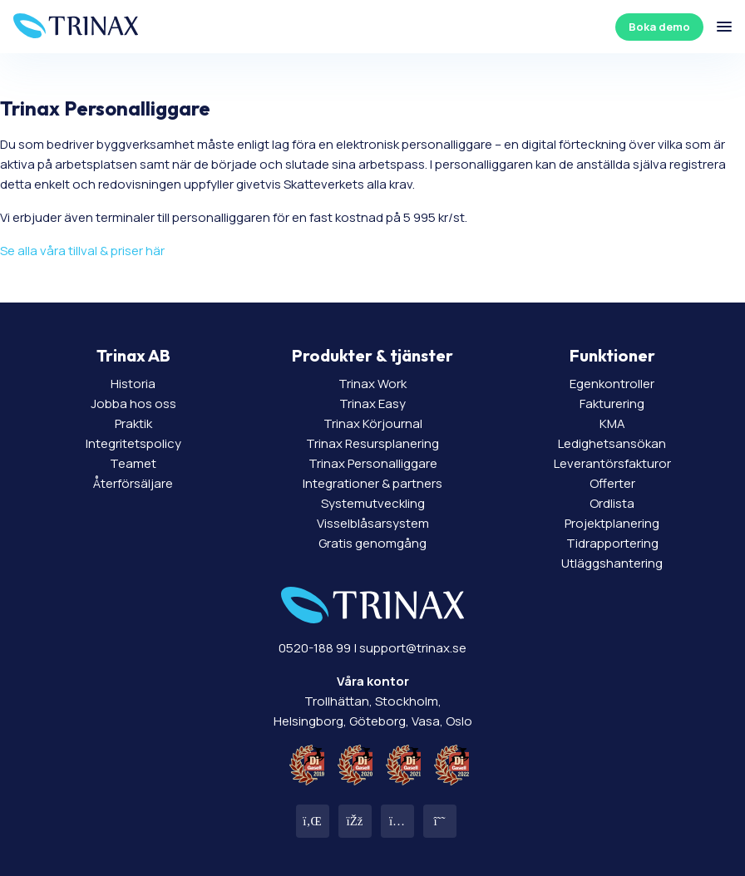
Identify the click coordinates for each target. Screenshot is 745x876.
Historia (133, 383)
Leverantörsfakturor (612, 463)
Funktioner (612, 355)
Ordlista (612, 503)
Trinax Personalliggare (372, 463)
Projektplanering (612, 523)
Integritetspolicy (133, 443)
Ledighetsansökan (612, 443)
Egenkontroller (612, 383)
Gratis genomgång (372, 543)
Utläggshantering (612, 563)
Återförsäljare (133, 483)
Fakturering (612, 403)
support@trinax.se (412, 648)
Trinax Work (372, 383)
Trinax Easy (372, 403)
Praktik (133, 423)
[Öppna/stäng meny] (724, 26)
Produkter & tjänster (372, 355)
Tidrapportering (612, 543)
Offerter (612, 483)
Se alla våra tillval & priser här (82, 250)
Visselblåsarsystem (373, 523)
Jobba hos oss (133, 403)
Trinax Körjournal (372, 423)
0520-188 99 (315, 648)
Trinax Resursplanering (372, 443)
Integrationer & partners (372, 483)
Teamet (133, 463)
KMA (612, 423)
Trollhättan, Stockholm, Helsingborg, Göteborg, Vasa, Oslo (373, 701)
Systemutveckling (373, 503)
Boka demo (659, 26)
